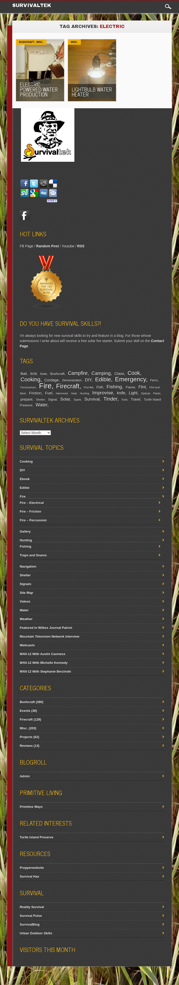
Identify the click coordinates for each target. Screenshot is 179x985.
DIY (88, 380)
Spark (77, 399)
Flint (142, 387)
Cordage (51, 380)
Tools (124, 399)
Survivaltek (32, 5)
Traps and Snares (33, 555)
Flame (130, 387)
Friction (35, 393)
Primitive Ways (31, 806)
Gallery (25, 531)
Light (133, 392)
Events (25, 710)
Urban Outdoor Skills (36, 933)
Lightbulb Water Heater (92, 91)
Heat (74, 393)
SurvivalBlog (29, 924)
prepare (26, 399)
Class (119, 373)
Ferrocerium (28, 387)
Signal (52, 399)
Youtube (67, 246)
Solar (65, 399)
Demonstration (71, 380)
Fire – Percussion (33, 520)
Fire (45, 386)
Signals (25, 584)
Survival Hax (29, 876)
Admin (25, 776)
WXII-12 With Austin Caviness (42, 654)
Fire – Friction (30, 511)
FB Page (26, 246)
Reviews (26, 746)
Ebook (25, 479)
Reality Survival (32, 907)
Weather (26, 619)
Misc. (39, 42)
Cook (134, 373)
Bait (23, 374)
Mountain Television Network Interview (49, 636)
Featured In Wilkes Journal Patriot (46, 628)
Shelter (40, 399)
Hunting (84, 393)
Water (41, 404)
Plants (157, 393)
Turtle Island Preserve (36, 837)
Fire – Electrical (32, 502)
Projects (26, 737)
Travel (135, 399)
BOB (33, 374)
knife (121, 393)
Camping (101, 373)
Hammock (62, 393)
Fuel (48, 393)
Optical (145, 393)
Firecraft (67, 386)
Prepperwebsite (32, 868)
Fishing (114, 386)
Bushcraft (26, 42)
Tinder (110, 399)
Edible (103, 379)
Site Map (26, 592)
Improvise (102, 392)
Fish (99, 387)
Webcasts (27, 645)
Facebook (25, 215)
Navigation (28, 566)
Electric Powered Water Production (39, 89)
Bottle (43, 373)
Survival (92, 399)
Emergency (130, 379)
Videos (25, 601)
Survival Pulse (31, 916)
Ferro (154, 380)
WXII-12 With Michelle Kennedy (44, 662)
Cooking (30, 379)
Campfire (78, 373)
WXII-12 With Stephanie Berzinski (45, 671)
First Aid (88, 387)
